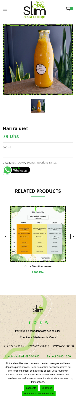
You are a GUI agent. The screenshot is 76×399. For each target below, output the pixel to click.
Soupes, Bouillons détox (41, 162)
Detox (21, 162)
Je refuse (47, 388)
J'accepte (31, 388)
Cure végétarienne (38, 266)
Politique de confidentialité (39, 393)
